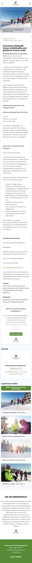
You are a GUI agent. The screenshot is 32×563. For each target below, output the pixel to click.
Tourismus (11, 288)
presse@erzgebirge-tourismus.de (16, 372)
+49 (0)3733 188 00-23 (16, 374)
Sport (23, 286)
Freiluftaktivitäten (9, 290)
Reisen (22, 288)
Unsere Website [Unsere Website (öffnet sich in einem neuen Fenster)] (16, 557)
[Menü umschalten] (2, 3)
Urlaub (17, 288)
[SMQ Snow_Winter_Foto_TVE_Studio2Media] (16, 449)
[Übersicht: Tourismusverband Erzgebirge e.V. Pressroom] (16, 3)
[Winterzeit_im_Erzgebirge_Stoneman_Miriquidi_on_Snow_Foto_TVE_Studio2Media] (16, 425)
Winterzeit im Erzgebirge (19, 299)
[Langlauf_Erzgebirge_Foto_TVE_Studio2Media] (16, 401)
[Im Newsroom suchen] (30, 3)
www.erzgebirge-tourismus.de (13, 267)
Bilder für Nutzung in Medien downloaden (16, 388)
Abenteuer (6, 292)
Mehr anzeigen (16, 334)
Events (5, 288)
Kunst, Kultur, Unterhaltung (12, 286)
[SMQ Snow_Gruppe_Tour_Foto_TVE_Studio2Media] (16, 473)
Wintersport (19, 290)
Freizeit (26, 288)
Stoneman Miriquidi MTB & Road (13, 302)
